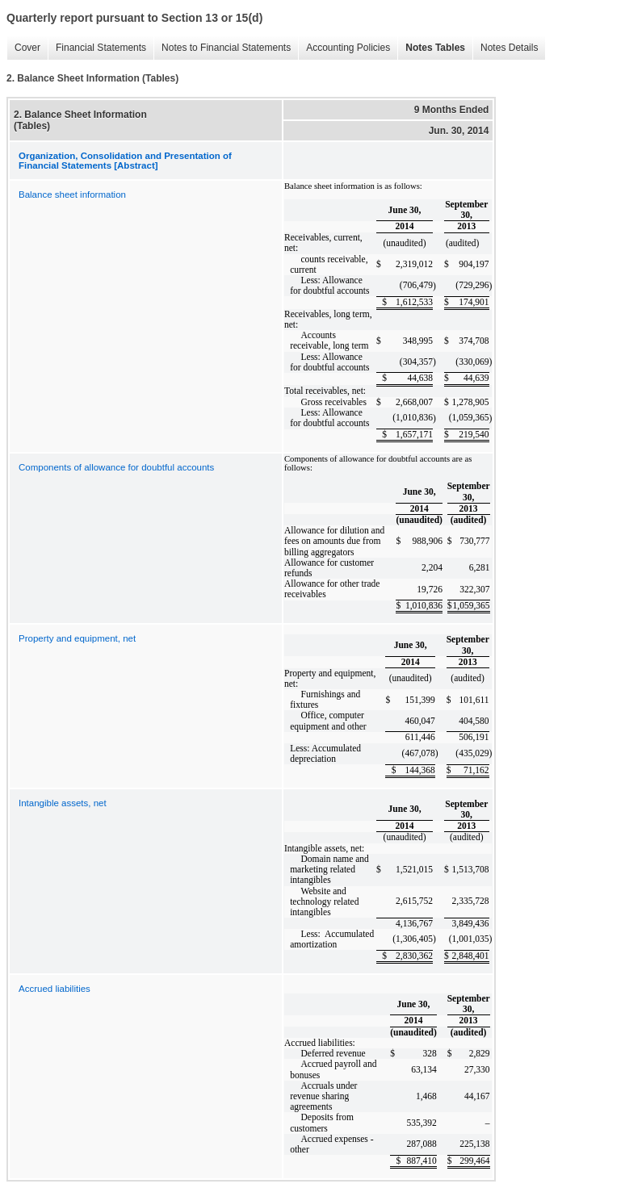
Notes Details (505, 48)
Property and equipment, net (77, 638)
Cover (23, 48)
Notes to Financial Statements (222, 48)
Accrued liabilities (54, 988)
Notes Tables (431, 48)
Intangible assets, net (63, 803)
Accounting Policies (344, 48)
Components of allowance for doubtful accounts (116, 467)
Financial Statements (97, 48)
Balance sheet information (72, 194)
